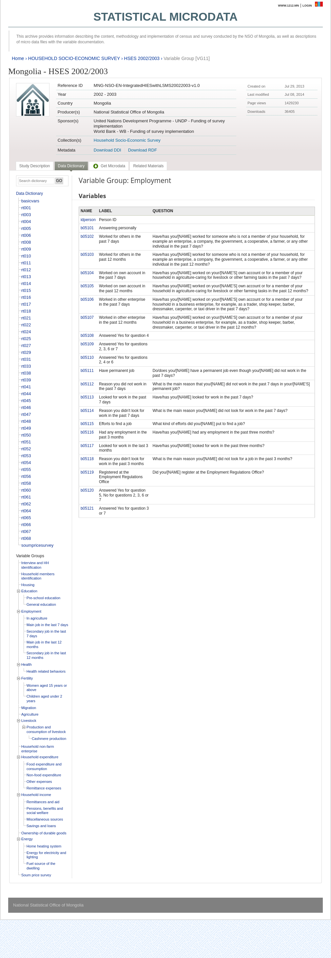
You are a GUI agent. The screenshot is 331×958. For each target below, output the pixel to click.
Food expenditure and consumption (44, 766)
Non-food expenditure (44, 775)
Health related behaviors (46, 671)
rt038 (26, 373)
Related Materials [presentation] (148, 166)
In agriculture (37, 618)
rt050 (26, 435)
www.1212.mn (288, 5)
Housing (27, 585)
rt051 (26, 441)
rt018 (26, 311)
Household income (36, 795)
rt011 (26, 262)
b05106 (87, 299)
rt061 (26, 497)
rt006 (26, 235)
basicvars (30, 200)
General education (41, 604)
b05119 (87, 472)
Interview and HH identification (35, 565)
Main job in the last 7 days (47, 625)
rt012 (26, 269)
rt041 (26, 386)
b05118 (87, 459)
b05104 (87, 273)
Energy (27, 839)
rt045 (26, 400)
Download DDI (107, 150)
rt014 (26, 283)
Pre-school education (43, 598)
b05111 (87, 370)
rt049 (26, 428)
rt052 (26, 448)
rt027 (26, 345)
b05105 (87, 286)
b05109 (87, 344)
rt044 (26, 393)
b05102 (87, 236)
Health (26, 664)
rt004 (26, 221)
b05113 (87, 397)
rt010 (26, 256)
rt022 (26, 324)
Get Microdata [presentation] (108, 166)
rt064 (26, 510)
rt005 (26, 228)
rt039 (26, 379)
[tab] (34, 166)
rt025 (26, 338)
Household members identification (38, 576)
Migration (28, 708)
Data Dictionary (29, 193)
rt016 (26, 297)
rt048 (26, 421)
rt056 (26, 476)
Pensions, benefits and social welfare (45, 810)
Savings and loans (41, 826)
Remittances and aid (43, 802)
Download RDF (142, 150)
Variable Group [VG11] (187, 58)
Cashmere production (49, 739)
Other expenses (39, 782)
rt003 (26, 214)
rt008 (26, 242)
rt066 (26, 524)
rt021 (26, 318)
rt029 (26, 352)
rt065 (26, 517)
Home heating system (44, 846)
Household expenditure (39, 757)
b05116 (87, 432)
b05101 (87, 228)
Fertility (27, 678)
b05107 (87, 317)
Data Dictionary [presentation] (71, 166)
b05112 (87, 384)
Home (18, 58)
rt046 (26, 407)
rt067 (26, 531)
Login (307, 5)
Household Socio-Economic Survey (127, 140)
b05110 (87, 357)
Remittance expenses (44, 788)
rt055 (26, 469)
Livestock (28, 721)
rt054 (26, 462)
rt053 (26, 455)
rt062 (26, 503)
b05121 (87, 508)
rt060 (26, 490)
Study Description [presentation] (34, 166)
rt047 (26, 414)
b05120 (87, 490)
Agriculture (30, 714)
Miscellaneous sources (45, 819)
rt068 (26, 538)
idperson (88, 219)
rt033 (26, 366)
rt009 (26, 249)
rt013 (26, 276)
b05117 (87, 445)
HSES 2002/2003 (142, 58)
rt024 (26, 331)
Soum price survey (36, 875)
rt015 (26, 290)
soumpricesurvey (37, 545)
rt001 (26, 207)
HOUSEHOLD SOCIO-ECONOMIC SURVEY (74, 58)
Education (29, 591)
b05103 (87, 254)
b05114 (87, 410)
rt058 (26, 483)
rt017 (26, 304)
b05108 (87, 335)
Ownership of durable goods (44, 833)
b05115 (87, 423)
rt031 (26, 359)
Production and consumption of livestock (46, 729)
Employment (31, 611)
